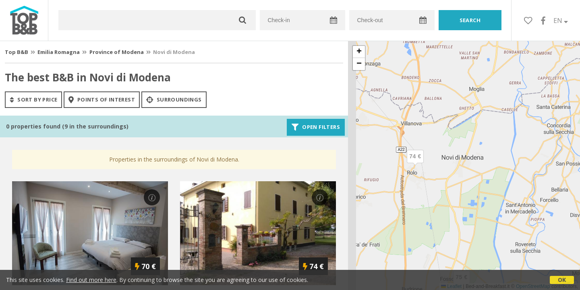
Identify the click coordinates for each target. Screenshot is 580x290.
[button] (415, 163)
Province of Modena (116, 52)
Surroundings (174, 99)
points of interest (101, 99)
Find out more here (91, 280)
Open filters (316, 127)
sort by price (33, 99)
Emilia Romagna (58, 52)
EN (560, 20)
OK (562, 280)
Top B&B (16, 52)
